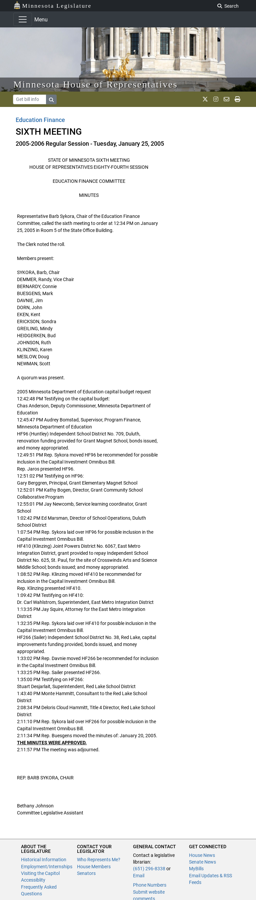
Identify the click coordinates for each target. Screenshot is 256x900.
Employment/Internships (46, 866)
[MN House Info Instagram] (216, 99)
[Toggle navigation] (22, 19)
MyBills (196, 868)
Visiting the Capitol (40, 873)
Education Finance (40, 119)
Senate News (202, 862)
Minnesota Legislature (52, 5)
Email (138, 875)
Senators (86, 873)
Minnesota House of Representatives (95, 84)
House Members (94, 866)
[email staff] (226, 99)
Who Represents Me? (98, 859)
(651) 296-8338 (149, 868)
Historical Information (43, 859)
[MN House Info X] (205, 99)
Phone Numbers (149, 885)
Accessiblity (33, 880)
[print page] (237, 99)
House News (202, 855)
